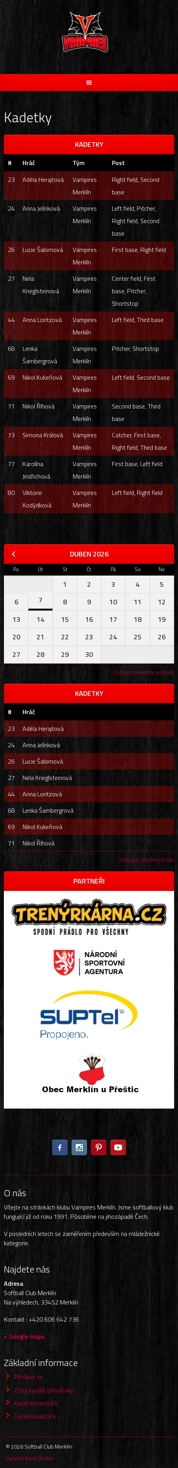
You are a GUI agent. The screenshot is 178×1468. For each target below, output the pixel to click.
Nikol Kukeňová (42, 377)
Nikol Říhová (38, 406)
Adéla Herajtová (43, 179)
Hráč (29, 162)
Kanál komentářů (36, 1403)
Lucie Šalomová (43, 249)
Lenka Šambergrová (48, 810)
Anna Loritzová (42, 319)
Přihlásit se (28, 1377)
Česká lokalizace (35, 1416)
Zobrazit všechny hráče (146, 859)
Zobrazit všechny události (143, 672)
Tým (79, 162)
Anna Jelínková (41, 208)
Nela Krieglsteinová (47, 777)
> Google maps (24, 1336)
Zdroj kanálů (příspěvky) (44, 1390)
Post (118, 162)
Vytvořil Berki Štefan (30, 1458)
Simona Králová (43, 435)
